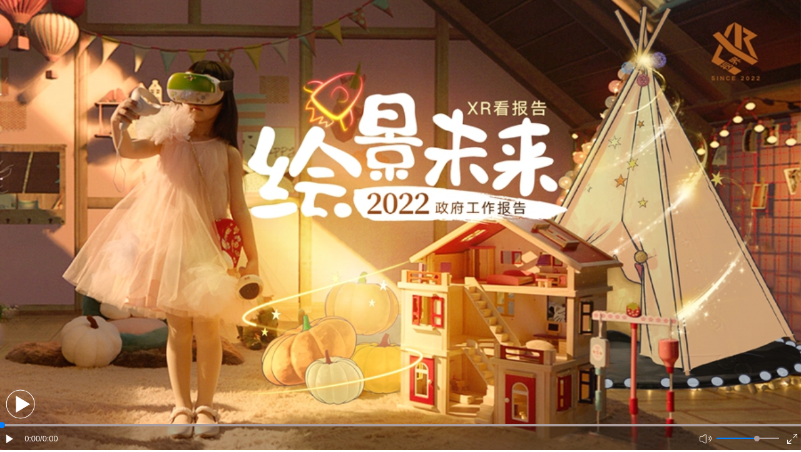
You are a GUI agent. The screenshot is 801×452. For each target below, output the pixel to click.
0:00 (32, 438)
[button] (20, 404)
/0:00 (49, 438)
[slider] (757, 438)
